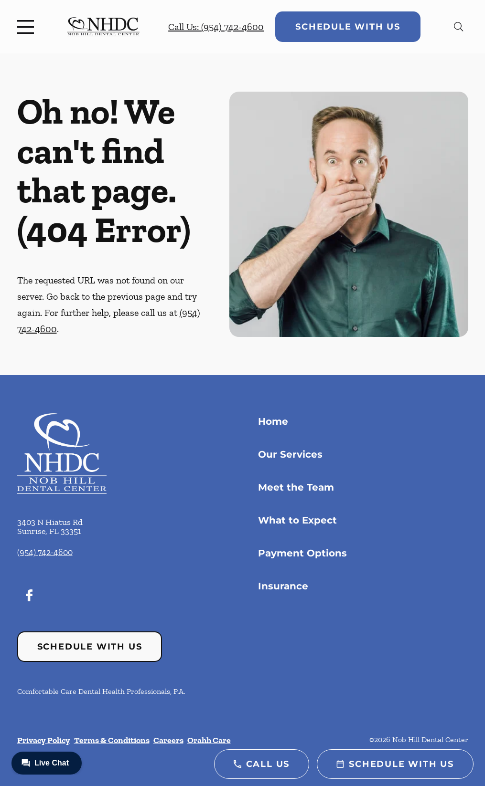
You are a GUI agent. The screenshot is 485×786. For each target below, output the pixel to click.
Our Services (290, 454)
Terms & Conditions (112, 740)
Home (273, 421)
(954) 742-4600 (45, 552)
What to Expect (297, 520)
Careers (168, 740)
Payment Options (302, 553)
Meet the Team (296, 487)
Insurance (283, 586)
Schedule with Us (347, 26)
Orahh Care (209, 740)
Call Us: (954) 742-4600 (216, 26)
